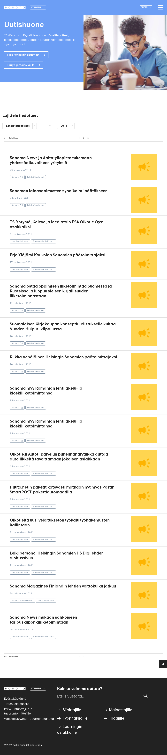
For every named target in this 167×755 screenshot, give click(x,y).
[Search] (146, 696)
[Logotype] (15, 7)
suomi (144, 7)
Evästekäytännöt (15, 698)
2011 (64, 126)
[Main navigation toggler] (159, 7)
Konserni (36, 7)
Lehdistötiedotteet (18, 126)
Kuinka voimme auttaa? (79, 688)
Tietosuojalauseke (16, 704)
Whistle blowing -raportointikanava (29, 719)
